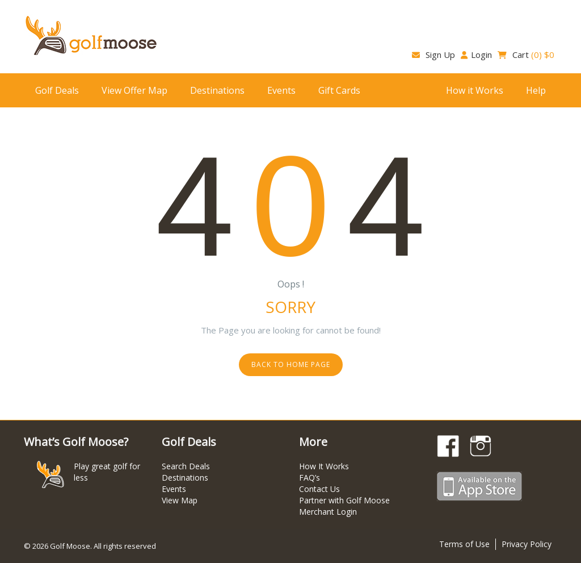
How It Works (324, 466)
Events (281, 90)
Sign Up (433, 54)
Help (536, 90)
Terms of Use (464, 544)
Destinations (217, 90)
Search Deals (186, 466)
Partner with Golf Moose (344, 500)
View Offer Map (134, 90)
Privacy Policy (526, 544)
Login (476, 54)
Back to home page (290, 364)
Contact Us (319, 488)
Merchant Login (328, 511)
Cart (526, 54)
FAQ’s (309, 477)
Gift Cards (339, 90)
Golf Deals (57, 90)
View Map (179, 500)
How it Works (474, 90)
